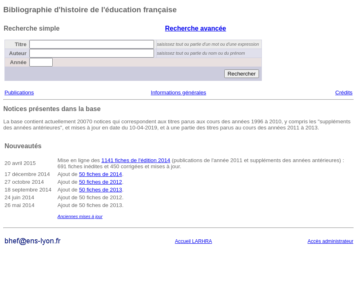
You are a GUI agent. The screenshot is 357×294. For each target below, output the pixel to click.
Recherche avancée (195, 28)
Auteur (18, 53)
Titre (21, 44)
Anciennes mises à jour (80, 216)
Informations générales (178, 92)
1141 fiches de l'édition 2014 (135, 160)
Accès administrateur (330, 241)
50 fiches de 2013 (100, 190)
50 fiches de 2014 (100, 174)
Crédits (344, 92)
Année (18, 62)
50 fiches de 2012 (100, 182)
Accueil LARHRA (193, 241)
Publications (19, 92)
